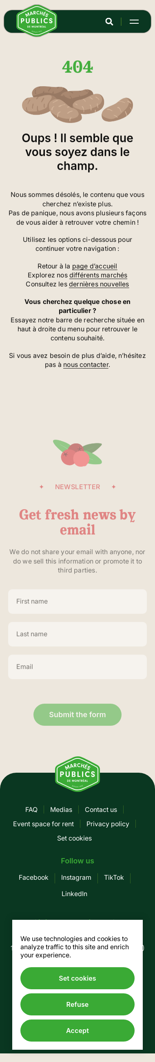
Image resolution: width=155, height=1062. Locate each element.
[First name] (77, 606)
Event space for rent (43, 824)
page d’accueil (94, 266)
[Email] (77, 672)
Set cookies (74, 838)
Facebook (34, 877)
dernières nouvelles (99, 285)
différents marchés (98, 275)
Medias (61, 809)
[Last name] (77, 639)
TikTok (114, 877)
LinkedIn (74, 894)
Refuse (77, 1004)
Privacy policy (107, 824)
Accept (77, 1030)
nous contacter (85, 365)
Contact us (101, 809)
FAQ (31, 809)
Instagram (76, 877)
